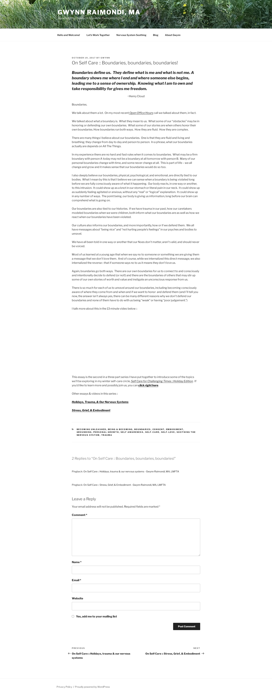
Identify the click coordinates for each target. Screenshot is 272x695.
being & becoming (120, 429)
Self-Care (152, 432)
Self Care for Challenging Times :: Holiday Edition (162, 381)
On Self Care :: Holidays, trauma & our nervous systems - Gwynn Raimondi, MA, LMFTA (131, 471)
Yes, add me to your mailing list (94, 616)
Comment (79, 515)
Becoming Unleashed (91, 429)
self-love (168, 432)
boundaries (142, 429)
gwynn (105, 58)
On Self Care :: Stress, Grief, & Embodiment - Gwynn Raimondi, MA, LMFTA (124, 484)
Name (77, 562)
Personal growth (106, 432)
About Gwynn (172, 34)
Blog (155, 34)
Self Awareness (132, 432)
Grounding (84, 432)
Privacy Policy (64, 686)
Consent (158, 429)
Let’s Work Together (98, 34)
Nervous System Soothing (131, 34)
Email (76, 580)
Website (77, 598)
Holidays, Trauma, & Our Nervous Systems (100, 402)
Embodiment (174, 429)
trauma (106, 435)
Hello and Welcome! (68, 34)
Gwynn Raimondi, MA (99, 12)
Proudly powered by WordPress (92, 686)
